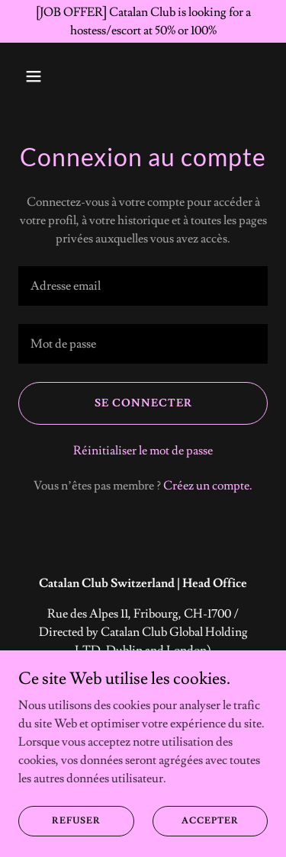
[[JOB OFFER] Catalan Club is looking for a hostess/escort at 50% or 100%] (143, 21)
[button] (37, 76)
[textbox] (143, 286)
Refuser (76, 821)
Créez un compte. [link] (207, 485)
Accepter (210, 821)
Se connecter (143, 403)
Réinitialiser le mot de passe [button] (143, 450)
